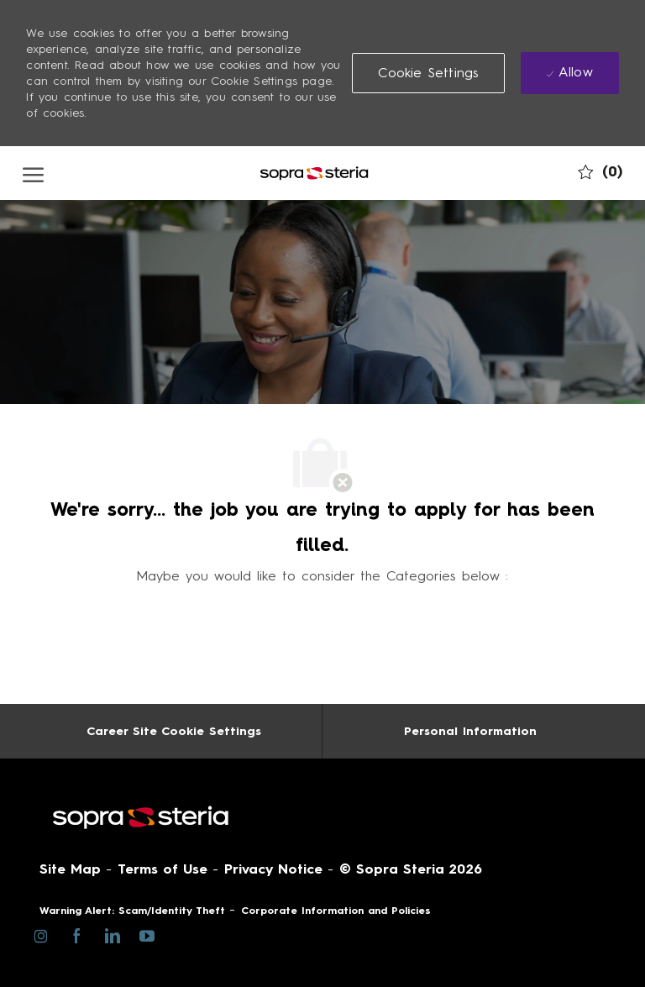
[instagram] (40, 935)
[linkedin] (111, 935)
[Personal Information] (470, 731)
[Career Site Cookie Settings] (174, 731)
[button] (428, 73)
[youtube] (146, 934)
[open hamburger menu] (33, 173)
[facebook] (76, 935)
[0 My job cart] (600, 172)
